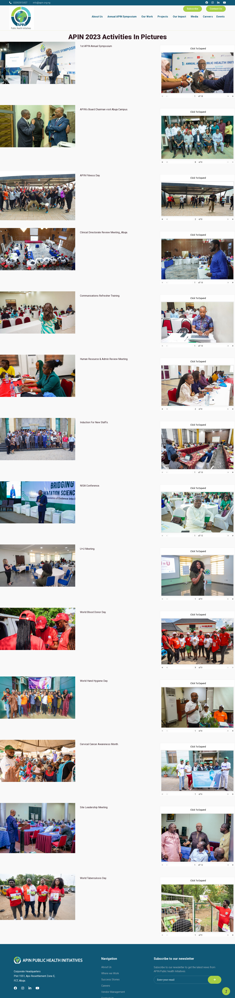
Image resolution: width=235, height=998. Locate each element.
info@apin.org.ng (41, 2)
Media (194, 16)
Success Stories (110, 979)
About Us (97, 16)
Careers (208, 16)
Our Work (147, 16)
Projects (163, 16)
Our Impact (179, 16)
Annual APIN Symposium (122, 16)
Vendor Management (113, 991)
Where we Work (110, 973)
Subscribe (192, 8)
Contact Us (216, 8)
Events (220, 16)
